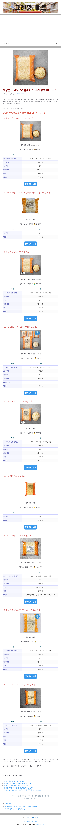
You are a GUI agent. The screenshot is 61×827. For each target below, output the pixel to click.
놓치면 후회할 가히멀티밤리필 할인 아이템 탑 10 (18, 788)
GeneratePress (39, 824)
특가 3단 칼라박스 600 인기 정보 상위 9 (16, 786)
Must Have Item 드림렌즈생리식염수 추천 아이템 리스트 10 (22, 790)
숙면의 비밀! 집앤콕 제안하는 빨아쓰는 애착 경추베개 (21, 806)
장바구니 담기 (30, 184)
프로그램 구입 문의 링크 (30, 821)
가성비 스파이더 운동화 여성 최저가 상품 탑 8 (17, 783)
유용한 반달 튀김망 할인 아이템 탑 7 (15, 781)
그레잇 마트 (8, 803)
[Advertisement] (30, 27)
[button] (56, 43)
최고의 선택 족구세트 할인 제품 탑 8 (15, 809)
